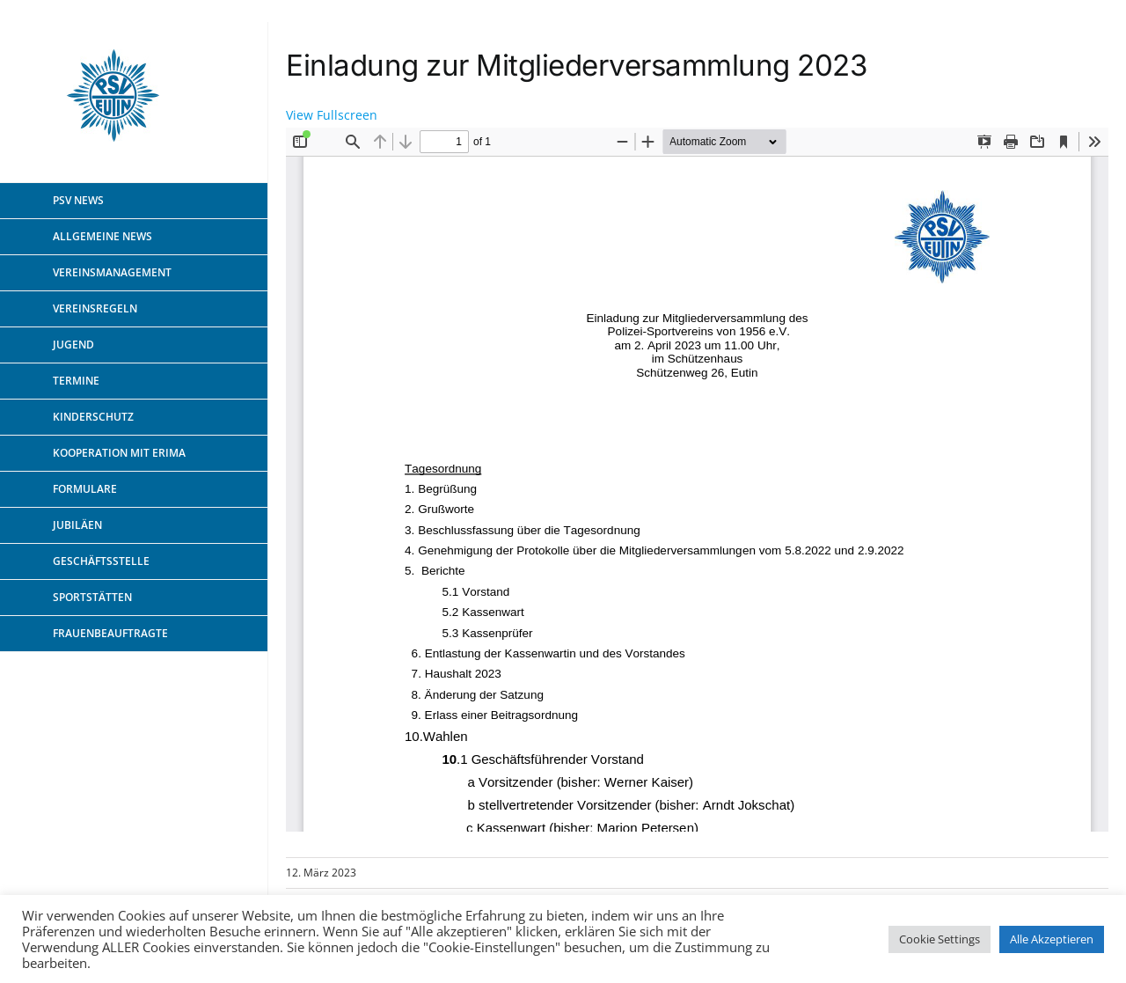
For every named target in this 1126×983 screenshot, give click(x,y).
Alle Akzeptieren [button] (1051, 939)
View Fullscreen (331, 114)
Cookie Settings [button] (939, 939)
